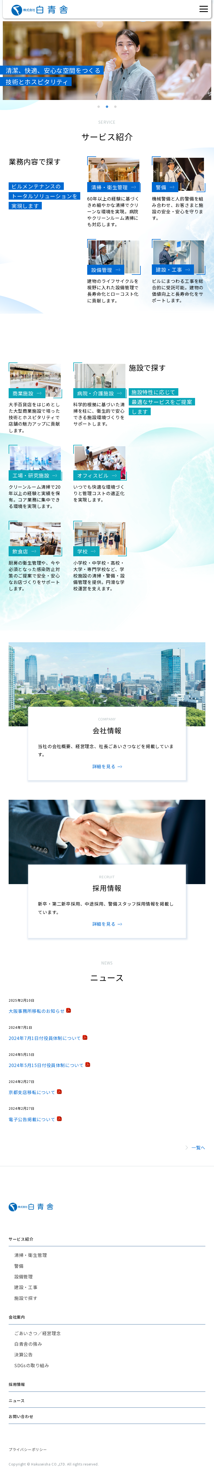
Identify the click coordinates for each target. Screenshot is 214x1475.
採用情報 (17, 1384)
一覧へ (198, 1147)
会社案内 (17, 1317)
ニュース (17, 1400)
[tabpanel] (107, 60)
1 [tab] (98, 107)
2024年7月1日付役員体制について (45, 1038)
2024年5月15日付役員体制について (46, 1065)
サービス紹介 (21, 1239)
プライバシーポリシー (28, 1449)
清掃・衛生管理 (30, 1255)
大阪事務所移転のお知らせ (37, 1011)
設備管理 (23, 1276)
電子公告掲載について (32, 1119)
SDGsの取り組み (31, 1365)
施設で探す (26, 1298)
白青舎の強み (28, 1343)
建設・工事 (26, 1287)
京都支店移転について (32, 1092)
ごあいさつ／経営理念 (37, 1333)
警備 (19, 1265)
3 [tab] (115, 107)
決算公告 (23, 1354)
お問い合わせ (21, 1416)
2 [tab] (107, 107)
